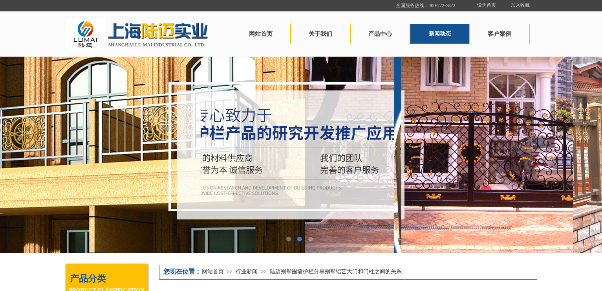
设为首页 (486, 5)
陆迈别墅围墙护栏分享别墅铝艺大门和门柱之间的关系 (336, 271)
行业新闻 (247, 271)
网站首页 (213, 271)
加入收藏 (520, 5)
